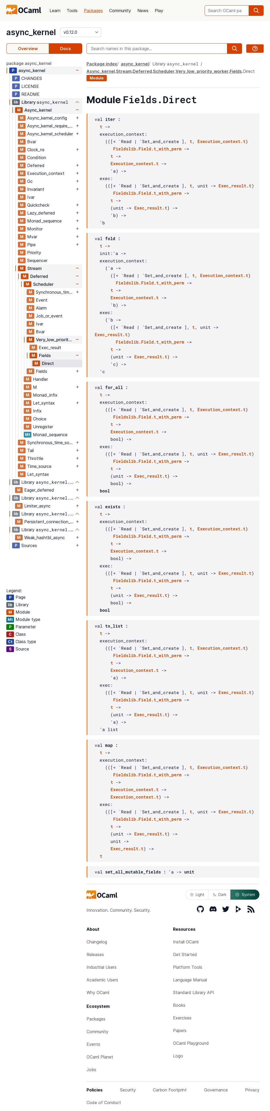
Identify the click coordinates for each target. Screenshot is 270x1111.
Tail (30, 450)
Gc (30, 181)
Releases (95, 954)
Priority (34, 252)
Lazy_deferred (41, 213)
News (142, 10)
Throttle (35, 458)
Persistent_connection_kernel (49, 521)
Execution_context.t (221, 141)
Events (93, 1044)
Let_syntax (44, 403)
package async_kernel (28, 63)
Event (41, 300)
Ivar (31, 197)
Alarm (41, 308)
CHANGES (31, 78)
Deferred (36, 165)
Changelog (96, 941)
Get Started (185, 954)
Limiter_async (37, 506)
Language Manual (190, 979)
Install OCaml (186, 941)
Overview (28, 48)
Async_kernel (37, 110)
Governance (216, 1090)
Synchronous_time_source (55, 292)
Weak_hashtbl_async (44, 537)
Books (179, 1005)
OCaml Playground (191, 1043)
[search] (256, 10)
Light (197, 894)
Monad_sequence (44, 221)
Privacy (252, 1090)
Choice (39, 418)
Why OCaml (97, 992)
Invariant (35, 189)
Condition (36, 157)
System (245, 894)
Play (159, 10)
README (30, 94)
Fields (45, 355)
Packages (93, 10)
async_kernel (31, 32)
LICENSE (30, 86)
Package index (101, 64)
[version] (80, 32)
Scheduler (43, 284)
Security (128, 1090)
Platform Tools (187, 967)
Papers (179, 1030)
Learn (55, 10)
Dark (219, 894)
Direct (48, 363)
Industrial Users (101, 967)
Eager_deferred (39, 490)
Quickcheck (38, 205)
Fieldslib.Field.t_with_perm (147, 148)
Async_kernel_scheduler (50, 133)
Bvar (31, 141)
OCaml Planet (99, 1057)
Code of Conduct (103, 1102)
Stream (34, 268)
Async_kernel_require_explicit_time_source (51, 126)
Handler (40, 379)
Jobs (91, 1069)
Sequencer (37, 260)
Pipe (31, 244)
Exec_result (50, 347)
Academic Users (102, 979)
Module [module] (97, 78)
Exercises (182, 1017)
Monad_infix (45, 395)
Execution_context (45, 173)
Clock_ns (36, 149)
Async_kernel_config (47, 118)
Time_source (39, 466)
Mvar (32, 236)
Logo (178, 1055)
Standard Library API (193, 992)
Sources (29, 545)
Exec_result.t (235, 185)
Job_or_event (49, 316)
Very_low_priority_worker (55, 339)
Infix (37, 411)
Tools (72, 10)
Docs (65, 48)
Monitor (35, 228)
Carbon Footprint (170, 1090)
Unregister (43, 426)
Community (120, 10)
